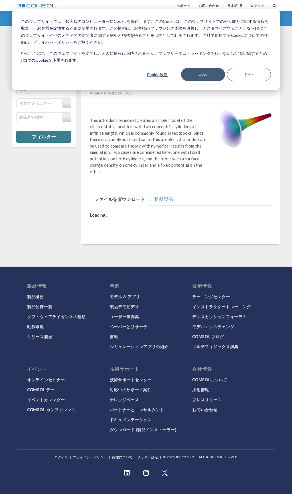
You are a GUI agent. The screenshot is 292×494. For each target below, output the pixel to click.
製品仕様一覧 (39, 306)
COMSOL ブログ (208, 336)
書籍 (114, 336)
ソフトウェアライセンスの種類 (56, 316)
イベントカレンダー (46, 399)
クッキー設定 (147, 457)
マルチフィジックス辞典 (215, 346)
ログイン (257, 5)
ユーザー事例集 (124, 316)
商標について (122, 457)
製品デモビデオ (124, 306)
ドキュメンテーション (131, 419)
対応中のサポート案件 (131, 389)
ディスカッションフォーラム (219, 316)
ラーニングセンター (211, 296)
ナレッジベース (124, 399)
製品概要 (35, 296)
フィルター (44, 136)
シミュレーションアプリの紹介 (139, 346)
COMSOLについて (209, 379)
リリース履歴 (39, 336)
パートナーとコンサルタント (137, 409)
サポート (183, 5)
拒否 (249, 74)
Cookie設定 (157, 74)
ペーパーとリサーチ (128, 326)
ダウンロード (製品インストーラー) (143, 429)
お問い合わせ (209, 5)
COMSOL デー (40, 389)
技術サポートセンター (131, 379)
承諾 (203, 74)
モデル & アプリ (125, 296)
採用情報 (200, 389)
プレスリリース (207, 399)
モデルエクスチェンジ (213, 326)
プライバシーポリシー (90, 457)
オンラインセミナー (46, 379)
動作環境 (35, 326)
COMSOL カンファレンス (51, 409)
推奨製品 (164, 199)
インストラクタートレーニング (221, 306)
